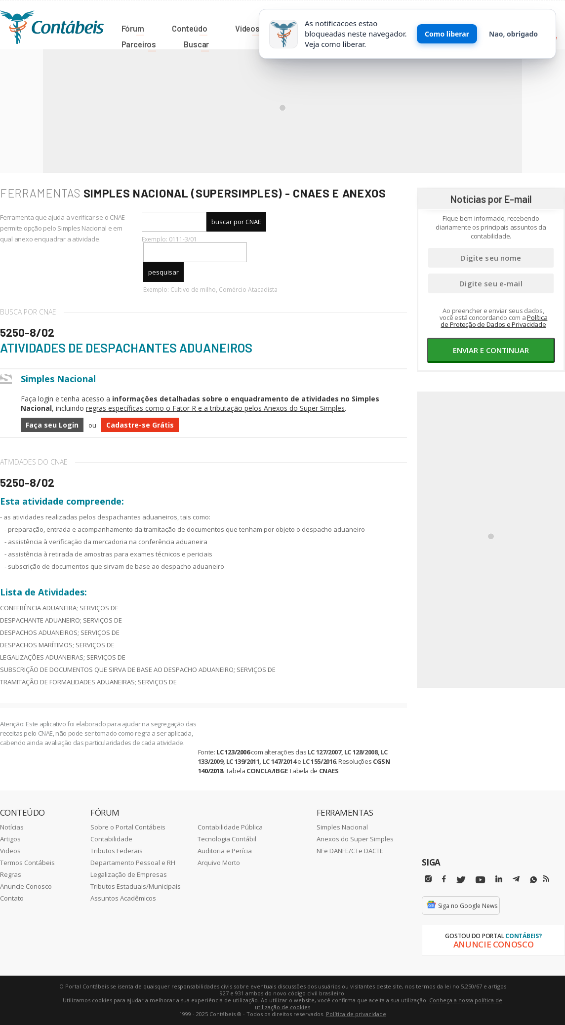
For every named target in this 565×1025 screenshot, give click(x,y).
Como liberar (447, 34)
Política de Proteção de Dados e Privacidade (494, 321)
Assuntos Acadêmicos (123, 898)
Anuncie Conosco (26, 886)
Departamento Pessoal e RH (132, 862)
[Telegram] (516, 880)
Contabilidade (111, 838)
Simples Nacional (342, 827)
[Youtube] (480, 880)
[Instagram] (428, 879)
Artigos (10, 838)
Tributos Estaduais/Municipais (135, 886)
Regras (10, 874)
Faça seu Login (52, 425)
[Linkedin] (498, 879)
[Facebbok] (444, 879)
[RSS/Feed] (546, 878)
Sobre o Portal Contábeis (127, 827)
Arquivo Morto (219, 862)
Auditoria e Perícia (225, 850)
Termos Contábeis (27, 862)
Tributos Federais (116, 850)
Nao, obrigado (513, 34)
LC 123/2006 (233, 752)
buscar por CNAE (236, 221)
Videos (10, 850)
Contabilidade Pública (230, 827)
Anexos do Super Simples (355, 838)
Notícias (12, 827)
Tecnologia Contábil (227, 838)
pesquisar (163, 272)
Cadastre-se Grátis (140, 425)
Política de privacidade (356, 1014)
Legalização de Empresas (128, 874)
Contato (12, 898)
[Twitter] (460, 880)
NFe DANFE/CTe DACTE (350, 850)
